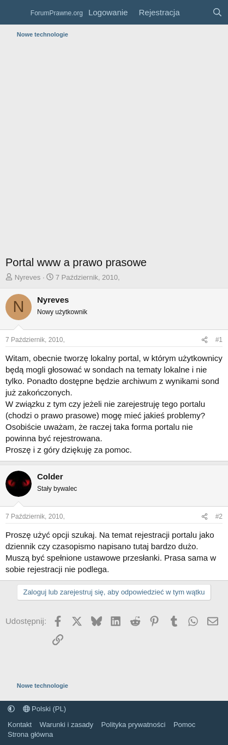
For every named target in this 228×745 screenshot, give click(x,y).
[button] (11, 709)
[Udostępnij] (204, 340)
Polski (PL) (44, 709)
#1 (219, 340)
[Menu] (15, 12)
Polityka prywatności (133, 724)
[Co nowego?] (195, 12)
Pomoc (184, 724)
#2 (219, 516)
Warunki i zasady (67, 724)
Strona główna (30, 734)
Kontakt (20, 724)
